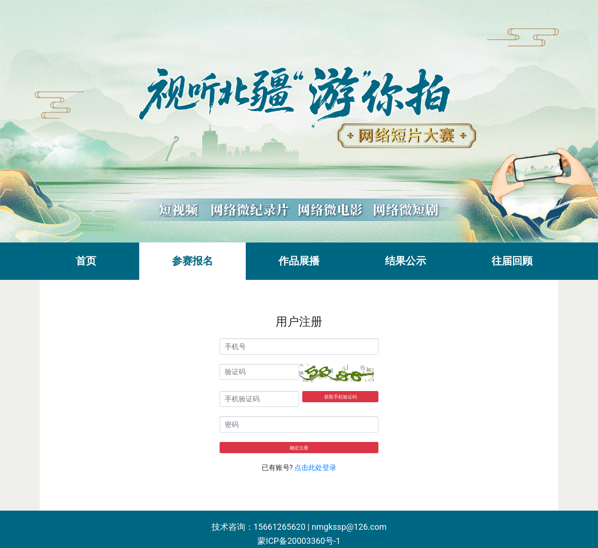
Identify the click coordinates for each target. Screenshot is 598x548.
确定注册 (299, 447)
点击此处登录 (315, 467)
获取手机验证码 (340, 396)
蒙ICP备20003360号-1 (299, 541)
